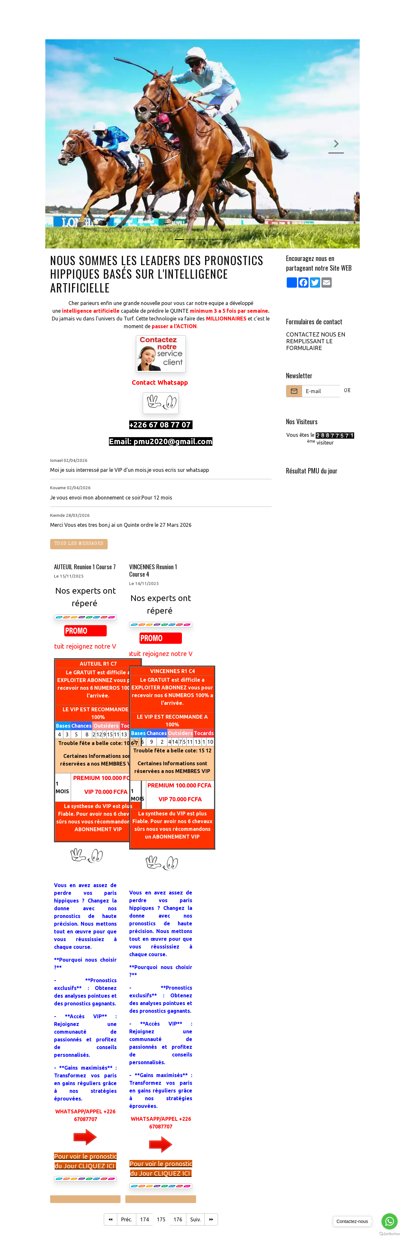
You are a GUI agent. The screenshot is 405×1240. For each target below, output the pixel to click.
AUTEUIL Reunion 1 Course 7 (85, 566)
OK (347, 391)
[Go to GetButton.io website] (389, 1234)
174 (144, 1219)
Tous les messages (79, 544)
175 (161, 1219)
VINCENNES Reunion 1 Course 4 (153, 570)
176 (178, 1219)
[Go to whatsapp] (390, 1221)
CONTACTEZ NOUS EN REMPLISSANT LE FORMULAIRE (315, 341)
